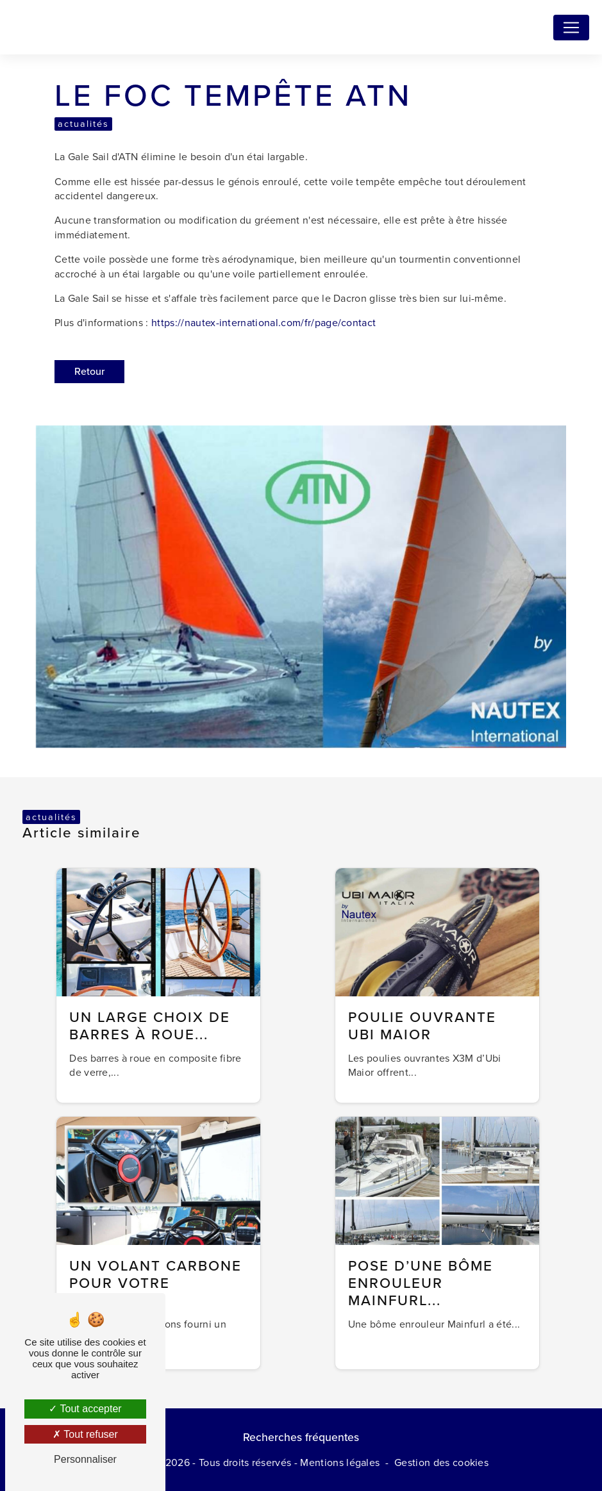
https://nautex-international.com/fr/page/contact (263, 322)
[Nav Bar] (571, 27)
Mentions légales (340, 1463)
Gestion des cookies (441, 1463)
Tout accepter (85, 1408)
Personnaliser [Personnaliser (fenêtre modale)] (85, 1459)
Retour (89, 371)
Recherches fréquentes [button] (301, 1437)
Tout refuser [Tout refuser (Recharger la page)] (85, 1434)
